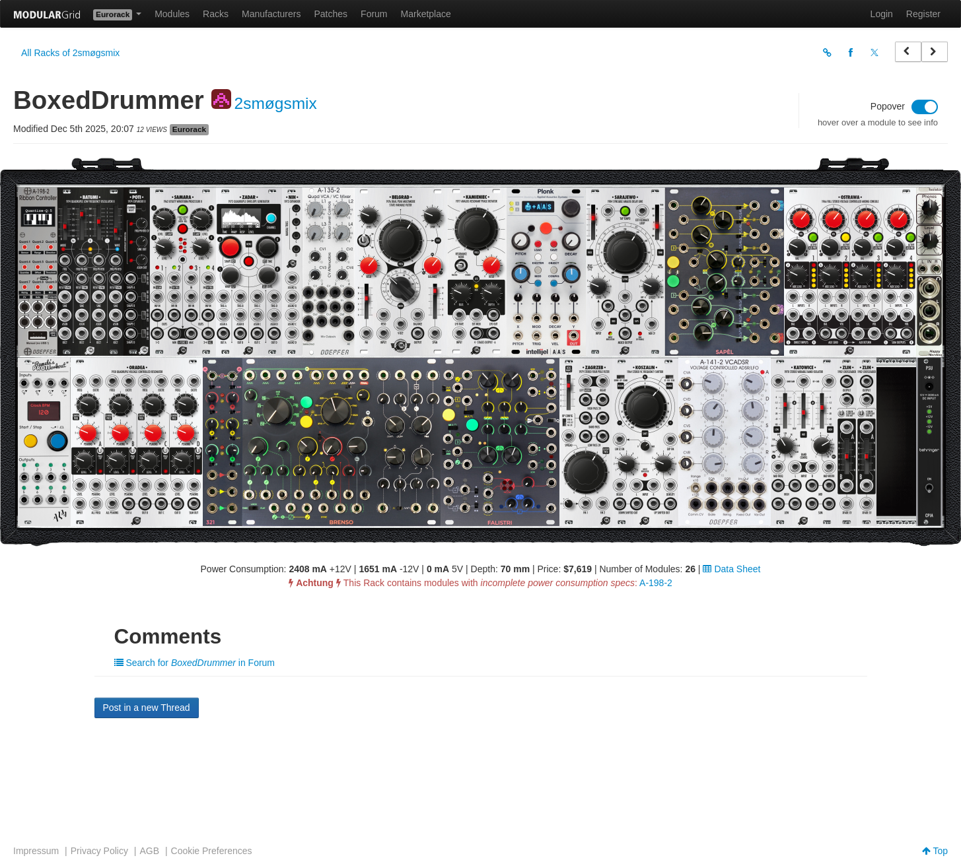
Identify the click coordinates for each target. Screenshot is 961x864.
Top (935, 851)
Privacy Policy (99, 851)
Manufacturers (271, 14)
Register (923, 14)
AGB (149, 851)
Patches (330, 14)
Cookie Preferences (211, 851)
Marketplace (426, 14)
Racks (216, 14)
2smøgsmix (275, 103)
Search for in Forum (194, 662)
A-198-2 (655, 583)
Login (882, 14)
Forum (374, 14)
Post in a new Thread (146, 707)
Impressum (36, 851)
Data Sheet (731, 569)
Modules (172, 14)
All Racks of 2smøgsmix (70, 53)
